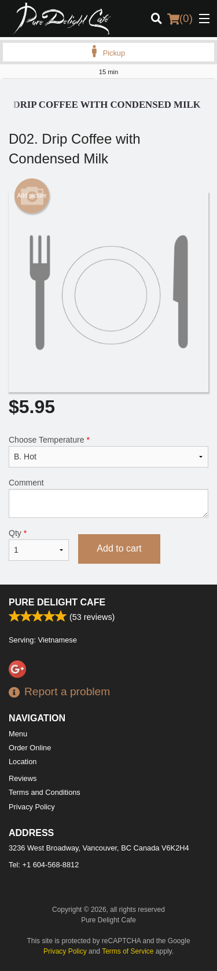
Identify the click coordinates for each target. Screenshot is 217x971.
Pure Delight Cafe (57, 602)
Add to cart (119, 548)
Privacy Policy (32, 806)
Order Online (30, 747)
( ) (180, 18)
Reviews (22, 778)
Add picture (32, 195)
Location (22, 761)
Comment (108, 498)
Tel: (44, 864)
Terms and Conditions (44, 792)
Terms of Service (127, 951)
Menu (18, 733)
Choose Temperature (108, 451)
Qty (39, 544)
